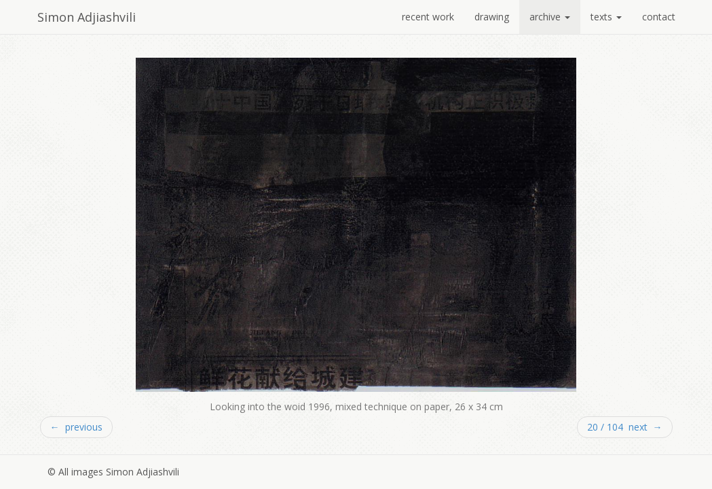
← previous (76, 426)
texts (606, 16)
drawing (491, 16)
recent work (428, 16)
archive (549, 16)
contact (658, 16)
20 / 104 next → (624, 426)
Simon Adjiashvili (86, 17)
